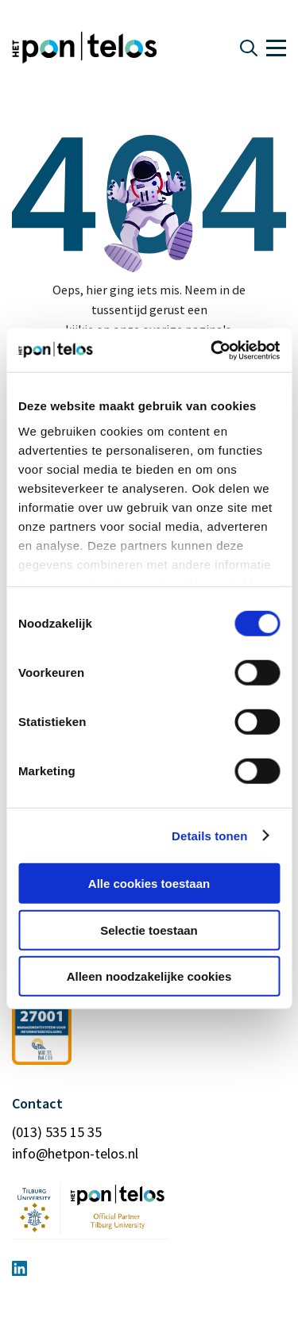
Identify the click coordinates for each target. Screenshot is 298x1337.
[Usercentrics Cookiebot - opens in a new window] (212, 350)
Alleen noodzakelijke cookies (149, 976)
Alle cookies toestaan (149, 883)
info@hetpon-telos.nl (75, 1153)
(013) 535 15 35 (57, 1132)
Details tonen (209, 835)
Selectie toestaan (149, 929)
